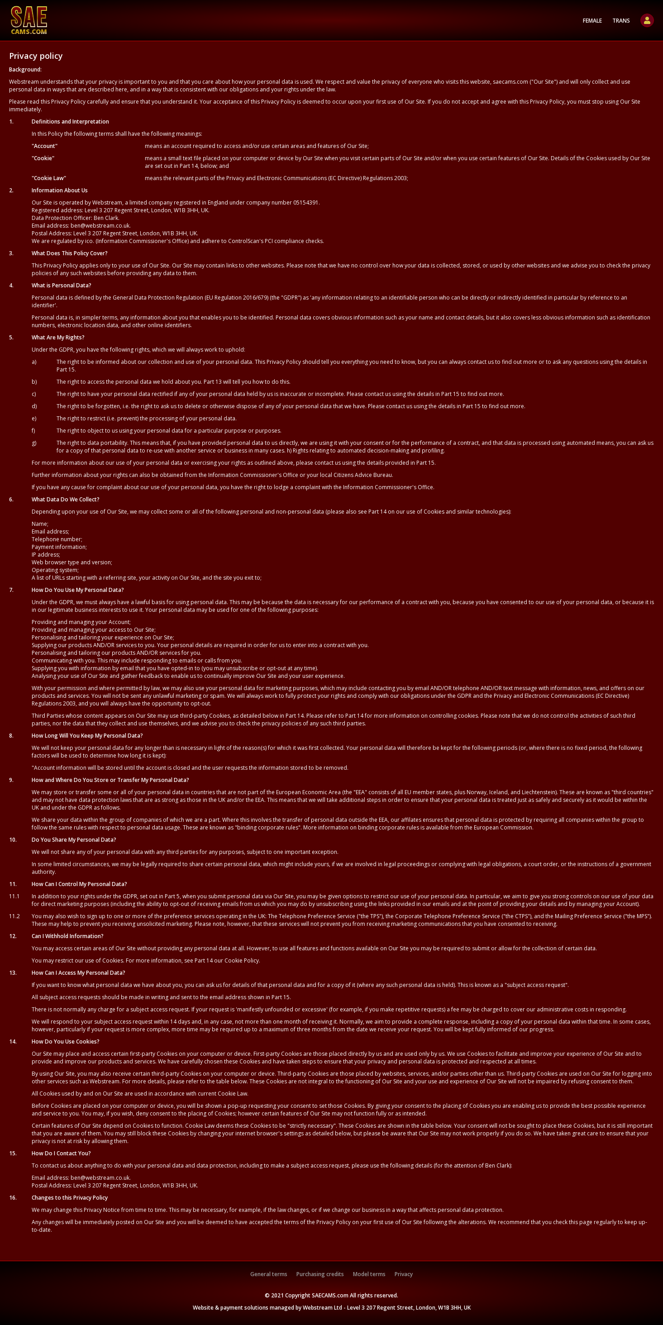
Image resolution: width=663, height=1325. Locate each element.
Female (592, 20)
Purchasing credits (320, 1274)
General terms (268, 1274)
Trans (621, 20)
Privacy (404, 1274)
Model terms (369, 1274)
